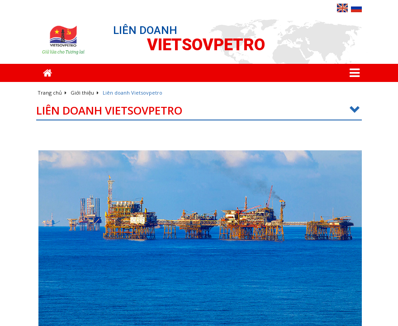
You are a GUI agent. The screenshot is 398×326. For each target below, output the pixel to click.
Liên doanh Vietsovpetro (199, 111)
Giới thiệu (85, 92)
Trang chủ (52, 92)
